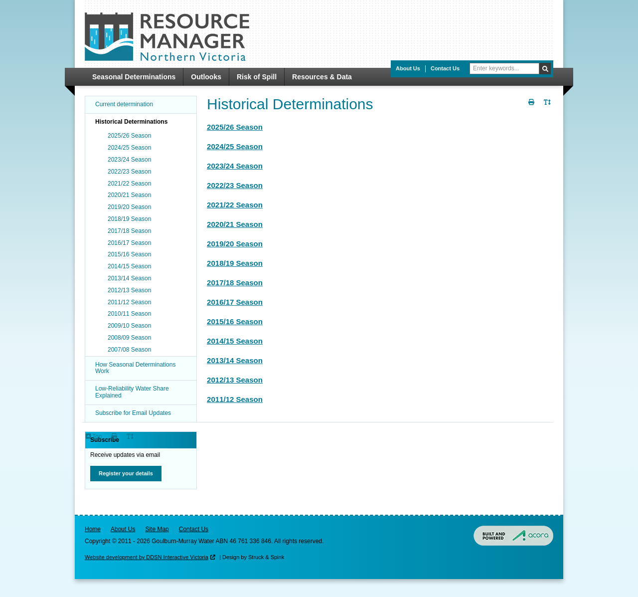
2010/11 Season (129, 313)
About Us (408, 68)
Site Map (156, 529)
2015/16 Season (235, 321)
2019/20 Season (235, 243)
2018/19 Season (235, 263)
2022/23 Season (235, 185)
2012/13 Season (235, 380)
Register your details (126, 473)
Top (97, 436)
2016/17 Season (235, 302)
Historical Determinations (131, 121)
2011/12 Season (235, 399)
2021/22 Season (235, 204)
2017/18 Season (235, 282)
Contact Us (445, 68)
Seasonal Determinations (133, 77)
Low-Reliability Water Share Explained (132, 392)
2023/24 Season (235, 166)
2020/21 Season (235, 224)
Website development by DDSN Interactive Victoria (146, 557)
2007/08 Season (129, 349)
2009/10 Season (129, 325)
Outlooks (206, 77)
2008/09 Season (129, 337)
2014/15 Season (235, 341)
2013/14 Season (235, 360)
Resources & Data (322, 77)
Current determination (124, 104)
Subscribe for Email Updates (133, 412)
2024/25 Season (235, 146)
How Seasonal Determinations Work (135, 368)
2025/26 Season (235, 127)
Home (93, 529)
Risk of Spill (257, 77)
